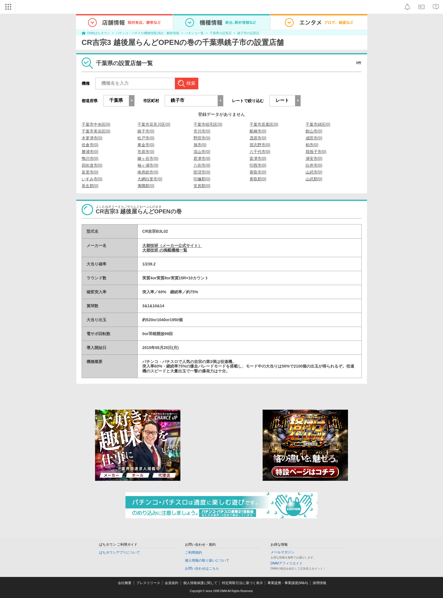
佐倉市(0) (90, 145)
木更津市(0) (92, 138)
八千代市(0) (260, 152)
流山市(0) (201, 152)
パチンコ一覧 (194, 33)
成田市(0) (314, 138)
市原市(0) (145, 152)
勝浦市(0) (90, 152)
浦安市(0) (314, 158)
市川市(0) (201, 131)
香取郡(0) (258, 179)
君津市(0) (201, 158)
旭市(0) (199, 145)
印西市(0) (258, 165)
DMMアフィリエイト (287, 563)
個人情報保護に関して (200, 583)
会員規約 (171, 583)
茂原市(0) (258, 138)
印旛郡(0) (201, 179)
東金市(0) (145, 145)
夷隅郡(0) (145, 186)
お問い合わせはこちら (202, 568)
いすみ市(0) (92, 179)
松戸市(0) (145, 138)
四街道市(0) (92, 165)
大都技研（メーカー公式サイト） (172, 245)
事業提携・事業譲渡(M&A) (287, 583)
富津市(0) (258, 158)
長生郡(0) (90, 186)
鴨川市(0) (90, 158)
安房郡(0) (201, 186)
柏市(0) (312, 145)
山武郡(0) (314, 179)
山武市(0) (314, 172)
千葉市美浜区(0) (96, 131)
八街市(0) (201, 165)
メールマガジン (282, 552)
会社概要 (124, 583)
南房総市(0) (147, 172)
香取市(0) (258, 172)
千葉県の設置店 (221, 33)
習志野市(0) (260, 145)
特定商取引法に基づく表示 (242, 583)
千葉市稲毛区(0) (207, 124)
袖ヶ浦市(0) (147, 165)
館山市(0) (314, 131)
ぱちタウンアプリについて (119, 552)
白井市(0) (314, 165)
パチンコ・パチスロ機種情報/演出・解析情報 (147, 33)
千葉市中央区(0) (96, 124)
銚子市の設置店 (248, 33)
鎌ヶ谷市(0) (147, 158)
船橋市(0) (258, 131)
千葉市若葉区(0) (264, 124)
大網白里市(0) (149, 179)
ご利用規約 (193, 552)
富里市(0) (90, 172)
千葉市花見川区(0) (153, 124)
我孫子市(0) (316, 152)
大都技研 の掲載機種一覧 (164, 250)
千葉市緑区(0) (318, 124)
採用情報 (319, 583)
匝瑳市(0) (201, 172)
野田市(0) (201, 138)
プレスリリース (148, 583)
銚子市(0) (145, 131)
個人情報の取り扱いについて (207, 560)
